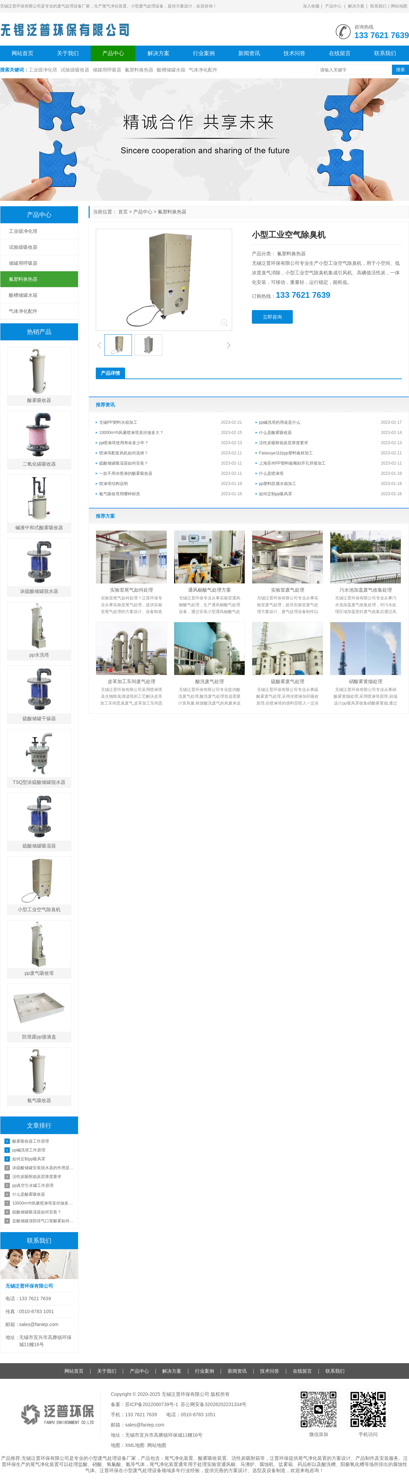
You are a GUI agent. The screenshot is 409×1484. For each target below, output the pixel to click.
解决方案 (356, 6)
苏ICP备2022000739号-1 (151, 1404)
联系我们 (378, 6)
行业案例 (204, 53)
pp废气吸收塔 (39, 973)
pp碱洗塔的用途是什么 (279, 422)
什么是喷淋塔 (271, 473)
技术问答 (294, 53)
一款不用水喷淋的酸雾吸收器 (125, 473)
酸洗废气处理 (209, 681)
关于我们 (68, 53)
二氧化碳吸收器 (39, 464)
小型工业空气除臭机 (39, 909)
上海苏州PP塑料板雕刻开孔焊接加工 (292, 463)
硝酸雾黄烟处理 (365, 681)
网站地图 (399, 6)
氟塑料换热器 (139, 69)
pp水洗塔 (39, 655)
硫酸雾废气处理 (287, 681)
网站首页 (22, 53)
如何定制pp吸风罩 (275, 493)
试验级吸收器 (75, 69)
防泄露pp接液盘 (39, 1036)
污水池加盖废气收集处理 (365, 590)
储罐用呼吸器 (107, 69)
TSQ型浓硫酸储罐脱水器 (39, 782)
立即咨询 (272, 317)
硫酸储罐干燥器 (39, 718)
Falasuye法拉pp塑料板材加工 (286, 453)
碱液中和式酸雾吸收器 (39, 527)
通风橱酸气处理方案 (209, 590)
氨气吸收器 (39, 1100)
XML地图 (135, 1445)
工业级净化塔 (43, 69)
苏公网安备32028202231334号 (213, 1404)
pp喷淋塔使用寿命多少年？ (124, 442)
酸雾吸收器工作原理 (30, 1141)
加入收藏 (311, 6)
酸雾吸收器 (39, 400)
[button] (99, 345)
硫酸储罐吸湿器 (39, 846)
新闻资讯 (249, 53)
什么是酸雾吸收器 (275, 432)
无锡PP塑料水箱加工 (118, 422)
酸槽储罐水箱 (171, 69)
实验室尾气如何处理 (131, 590)
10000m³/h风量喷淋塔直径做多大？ (131, 432)
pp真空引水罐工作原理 (33, 1185)
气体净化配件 (203, 69)
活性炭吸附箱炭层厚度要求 (283, 442)
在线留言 (340, 53)
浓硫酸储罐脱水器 (39, 591)
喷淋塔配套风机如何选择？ (123, 453)
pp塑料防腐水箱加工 (277, 483)
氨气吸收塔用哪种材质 (119, 493)
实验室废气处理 (287, 590)
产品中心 (333, 6)
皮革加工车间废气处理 (131, 681)
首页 (123, 211)
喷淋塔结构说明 (113, 483)
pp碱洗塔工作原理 (28, 1150)
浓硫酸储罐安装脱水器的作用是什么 (43, 1167)
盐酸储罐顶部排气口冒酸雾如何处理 (43, 1221)
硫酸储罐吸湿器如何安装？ (123, 463)
